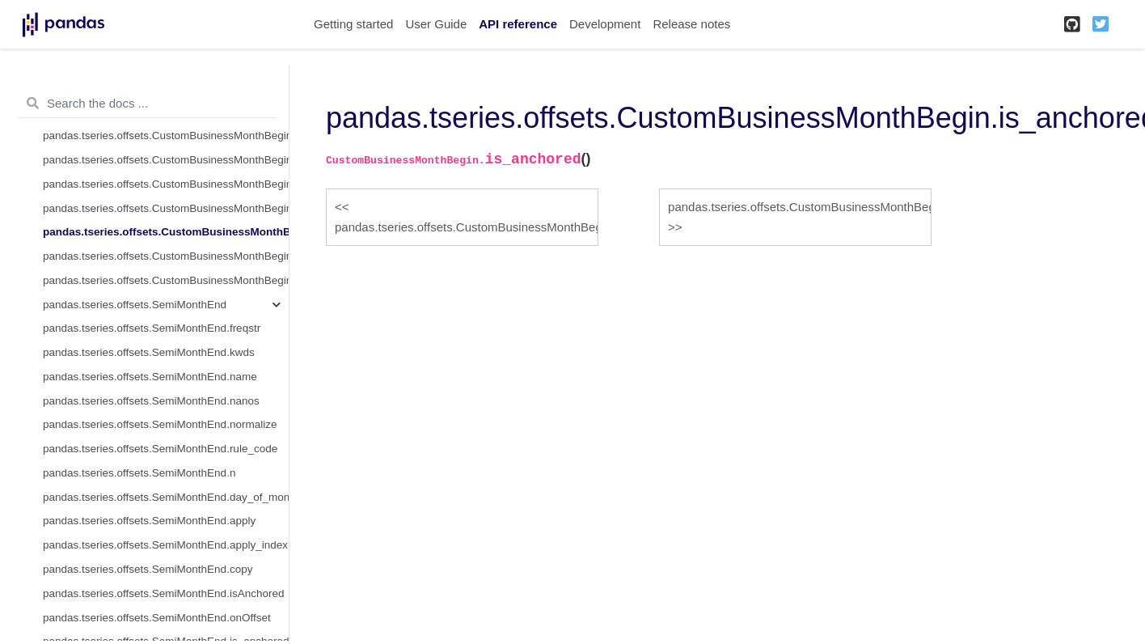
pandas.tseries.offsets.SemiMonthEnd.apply (149, 521)
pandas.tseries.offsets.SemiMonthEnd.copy (147, 569)
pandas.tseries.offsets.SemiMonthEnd (134, 305)
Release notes (691, 24)
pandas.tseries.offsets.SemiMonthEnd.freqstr (151, 328)
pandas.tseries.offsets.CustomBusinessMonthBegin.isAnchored (166, 184)
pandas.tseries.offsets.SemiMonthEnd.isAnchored (163, 593)
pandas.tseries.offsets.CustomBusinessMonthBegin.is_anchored (166, 232)
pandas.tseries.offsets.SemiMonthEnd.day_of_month (166, 497)
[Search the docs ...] (148, 103)
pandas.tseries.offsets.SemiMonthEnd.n (139, 473)
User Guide (436, 24)
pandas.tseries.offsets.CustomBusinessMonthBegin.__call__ (166, 280)
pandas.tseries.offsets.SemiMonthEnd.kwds (149, 352)
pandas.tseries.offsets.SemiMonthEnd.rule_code (160, 449)
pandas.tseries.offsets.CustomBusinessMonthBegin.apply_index (166, 135)
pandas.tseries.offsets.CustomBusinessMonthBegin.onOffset (166, 208)
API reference (518, 24)
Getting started (353, 24)
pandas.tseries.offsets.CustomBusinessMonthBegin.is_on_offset (166, 256)
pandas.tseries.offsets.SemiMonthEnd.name (150, 377)
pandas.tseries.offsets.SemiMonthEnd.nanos (151, 401)
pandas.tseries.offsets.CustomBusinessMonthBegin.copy (166, 160)
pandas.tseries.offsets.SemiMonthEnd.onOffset (157, 618)
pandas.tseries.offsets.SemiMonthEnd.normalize (160, 424)
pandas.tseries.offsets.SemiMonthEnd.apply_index (165, 545)
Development (604, 24)
